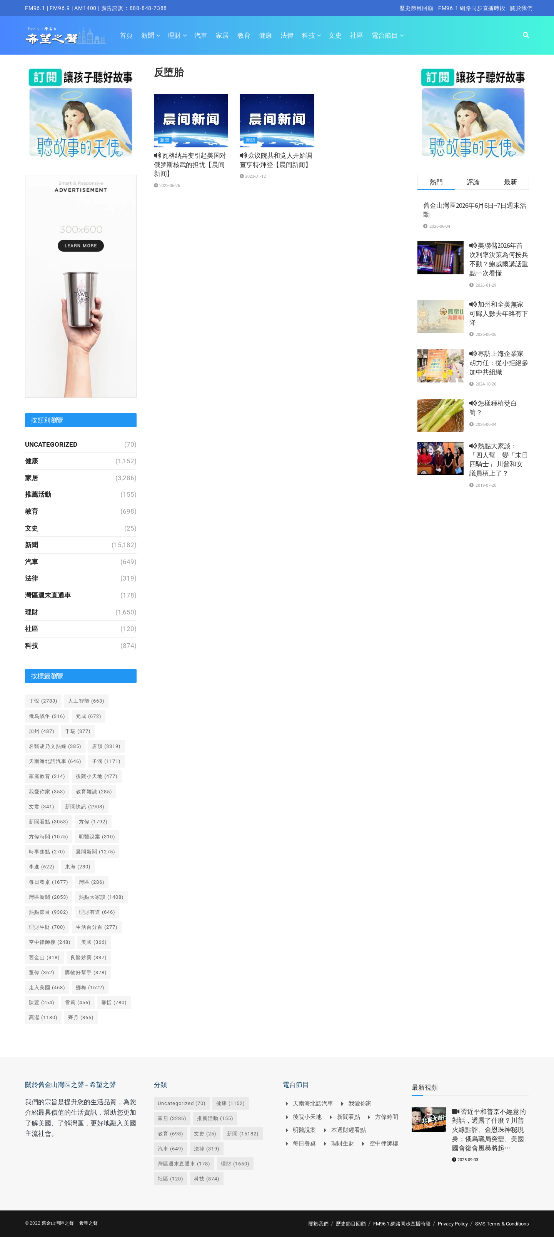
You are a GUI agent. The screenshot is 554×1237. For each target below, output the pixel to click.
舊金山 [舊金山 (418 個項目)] (44, 957)
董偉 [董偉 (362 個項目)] (42, 972)
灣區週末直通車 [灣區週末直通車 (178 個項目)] (184, 1164)
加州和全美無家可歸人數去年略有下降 (498, 313)
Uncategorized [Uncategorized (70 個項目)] (182, 1103)
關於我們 (521, 8)
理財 (174, 35)
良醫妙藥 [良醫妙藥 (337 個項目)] (88, 957)
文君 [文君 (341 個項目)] (42, 807)
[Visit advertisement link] (81, 112)
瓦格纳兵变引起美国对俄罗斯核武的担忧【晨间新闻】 (190, 164)
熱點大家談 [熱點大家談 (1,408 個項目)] (101, 897)
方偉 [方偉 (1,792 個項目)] (93, 822)
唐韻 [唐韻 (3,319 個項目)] (106, 746)
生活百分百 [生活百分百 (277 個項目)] (97, 927)
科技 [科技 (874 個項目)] (207, 1179)
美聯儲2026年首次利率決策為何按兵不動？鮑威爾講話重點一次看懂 (498, 259)
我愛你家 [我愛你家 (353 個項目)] (47, 792)
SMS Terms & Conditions (502, 1224)
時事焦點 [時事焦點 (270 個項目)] (47, 852)
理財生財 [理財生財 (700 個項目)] (47, 927)
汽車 (200, 35)
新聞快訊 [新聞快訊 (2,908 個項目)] (85, 807)
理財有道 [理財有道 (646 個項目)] (97, 912)
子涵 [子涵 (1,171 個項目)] (106, 761)
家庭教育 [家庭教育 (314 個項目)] (47, 776)
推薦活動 (38, 494)
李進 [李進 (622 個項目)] (42, 867)
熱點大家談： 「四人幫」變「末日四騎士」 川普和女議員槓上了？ (498, 459)
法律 (287, 35)
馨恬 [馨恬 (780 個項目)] (114, 1002)
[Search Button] (526, 35)
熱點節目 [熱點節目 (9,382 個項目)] (48, 912)
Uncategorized (51, 444)
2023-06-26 (167, 185)
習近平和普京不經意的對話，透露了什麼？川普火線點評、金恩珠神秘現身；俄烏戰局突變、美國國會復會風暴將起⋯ (489, 1129)
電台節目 (385, 35)
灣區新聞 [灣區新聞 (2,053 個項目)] (48, 897)
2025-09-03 (465, 1159)
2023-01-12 (253, 176)
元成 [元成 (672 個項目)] (89, 716)
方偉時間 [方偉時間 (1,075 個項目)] (48, 837)
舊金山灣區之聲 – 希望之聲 (70, 1223)
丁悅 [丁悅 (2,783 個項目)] (43, 701)
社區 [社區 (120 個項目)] (171, 1179)
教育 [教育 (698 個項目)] (171, 1134)
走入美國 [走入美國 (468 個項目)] (47, 987)
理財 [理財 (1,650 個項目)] (235, 1164)
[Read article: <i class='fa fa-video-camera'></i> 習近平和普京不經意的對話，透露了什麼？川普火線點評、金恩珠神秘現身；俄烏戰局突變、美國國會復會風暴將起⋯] (429, 1119)
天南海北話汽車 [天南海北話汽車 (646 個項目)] (55, 761)
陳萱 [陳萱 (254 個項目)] (42, 1002)
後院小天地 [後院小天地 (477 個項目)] (97, 776)
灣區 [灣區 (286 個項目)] (92, 882)
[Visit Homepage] (65, 35)
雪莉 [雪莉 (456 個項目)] (78, 1002)
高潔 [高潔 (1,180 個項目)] (43, 1017)
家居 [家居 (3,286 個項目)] (172, 1118)
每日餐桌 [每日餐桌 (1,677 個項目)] (48, 882)
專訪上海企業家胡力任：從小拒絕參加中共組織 (498, 362)
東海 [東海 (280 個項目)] (78, 867)
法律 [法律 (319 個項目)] (207, 1149)
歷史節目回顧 (416, 8)
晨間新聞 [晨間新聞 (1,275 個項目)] (95, 852)
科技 (308, 35)
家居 (222, 35)
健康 (265, 35)
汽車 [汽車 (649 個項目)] (171, 1149)
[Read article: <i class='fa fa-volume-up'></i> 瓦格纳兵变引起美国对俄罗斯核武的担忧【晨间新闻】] (191, 120)
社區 (356, 35)
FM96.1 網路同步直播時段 (472, 8)
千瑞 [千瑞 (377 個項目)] (78, 731)
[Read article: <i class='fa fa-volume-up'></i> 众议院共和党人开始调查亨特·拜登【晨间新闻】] (277, 120)
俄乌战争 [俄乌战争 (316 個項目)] (47, 716)
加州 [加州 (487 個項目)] (42, 731)
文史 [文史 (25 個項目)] (205, 1134)
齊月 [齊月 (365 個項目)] (81, 1017)
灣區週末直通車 (48, 595)
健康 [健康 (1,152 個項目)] (230, 1103)
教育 (243, 35)
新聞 (147, 35)
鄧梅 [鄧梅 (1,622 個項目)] (90, 987)
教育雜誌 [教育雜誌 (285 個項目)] (94, 792)
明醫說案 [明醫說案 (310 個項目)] (97, 837)
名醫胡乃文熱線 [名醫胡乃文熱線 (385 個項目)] (55, 746)
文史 (335, 35)
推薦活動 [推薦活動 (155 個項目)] (215, 1118)
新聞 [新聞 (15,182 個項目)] (243, 1134)
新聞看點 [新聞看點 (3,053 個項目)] (48, 822)
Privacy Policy (453, 1224)
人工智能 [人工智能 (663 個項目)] (86, 701)
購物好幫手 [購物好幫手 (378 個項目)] (86, 972)
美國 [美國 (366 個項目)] (94, 942)
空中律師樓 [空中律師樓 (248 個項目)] (50, 942)
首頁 (126, 35)
